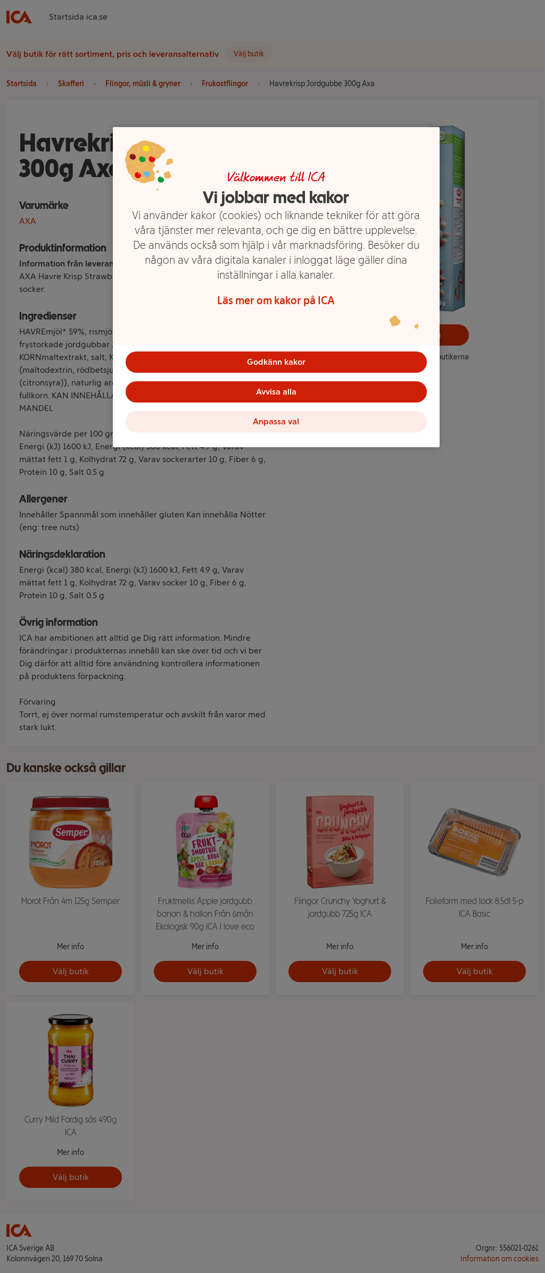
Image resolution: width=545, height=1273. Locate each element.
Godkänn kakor (276, 362)
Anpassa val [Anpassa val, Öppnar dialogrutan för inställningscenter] (276, 421)
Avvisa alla (276, 392)
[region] (276, 287)
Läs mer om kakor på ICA (276, 300)
